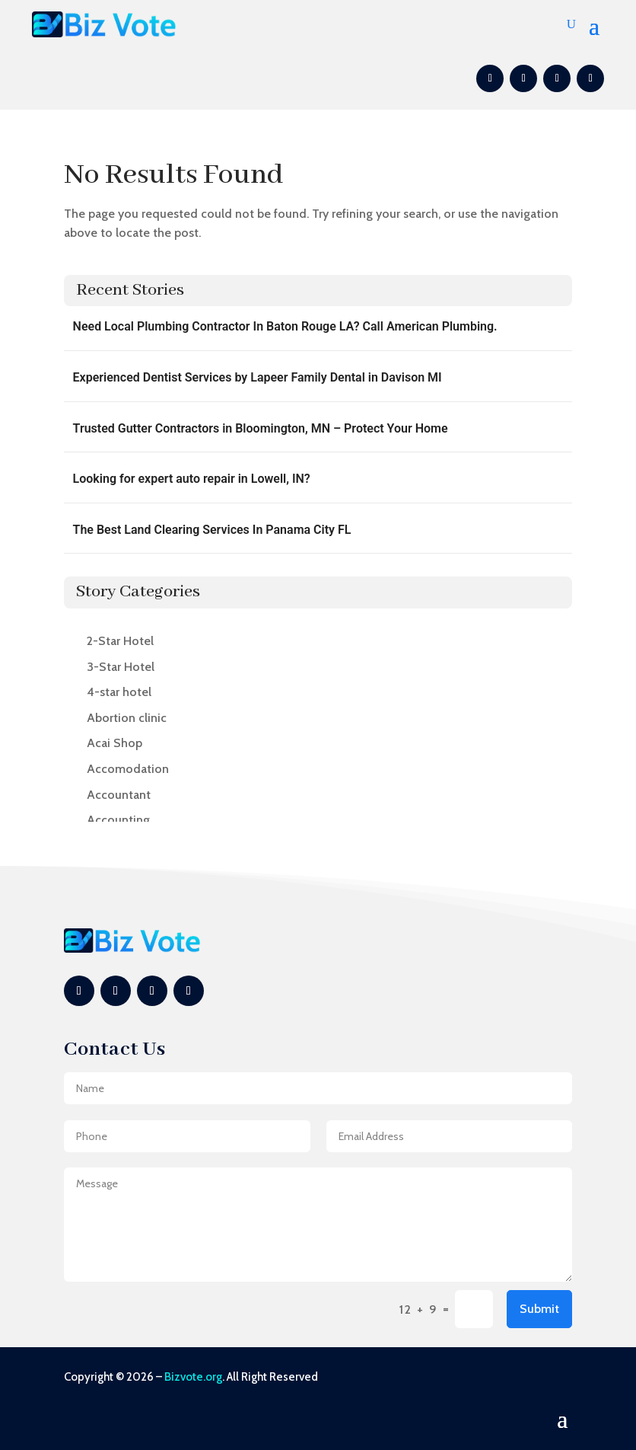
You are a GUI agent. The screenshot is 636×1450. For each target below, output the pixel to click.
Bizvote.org (193, 1377)
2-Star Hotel (120, 641)
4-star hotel (119, 692)
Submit (539, 1308)
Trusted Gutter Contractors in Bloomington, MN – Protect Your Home (260, 428)
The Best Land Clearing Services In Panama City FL (212, 529)
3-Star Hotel (120, 667)
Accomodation (128, 769)
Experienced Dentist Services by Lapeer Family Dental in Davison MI (257, 377)
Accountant (119, 794)
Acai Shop (114, 743)
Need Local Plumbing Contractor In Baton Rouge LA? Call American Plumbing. (285, 326)
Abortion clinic (127, 718)
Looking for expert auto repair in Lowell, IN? (191, 478)
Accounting (118, 820)
